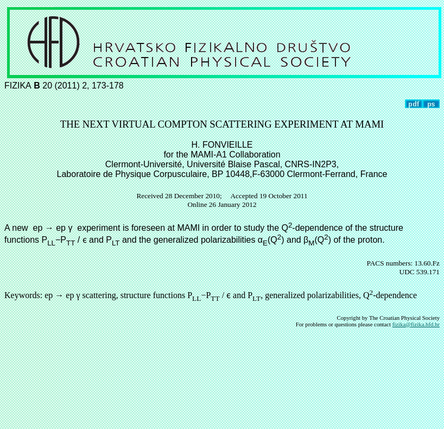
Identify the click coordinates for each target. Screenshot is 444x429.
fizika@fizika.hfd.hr (416, 324)
